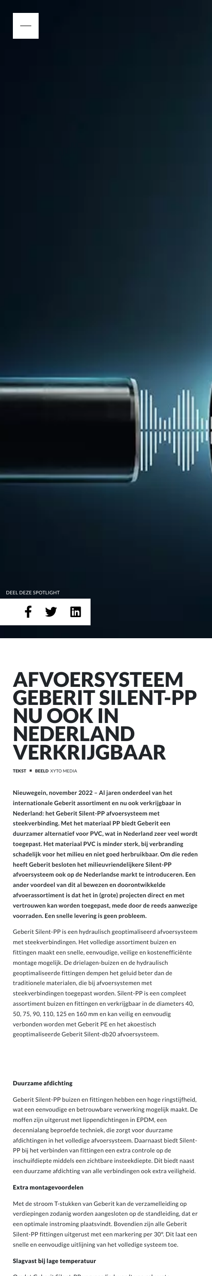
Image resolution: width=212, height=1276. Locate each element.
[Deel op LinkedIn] (76, 612)
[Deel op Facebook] (28, 612)
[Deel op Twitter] (51, 612)
